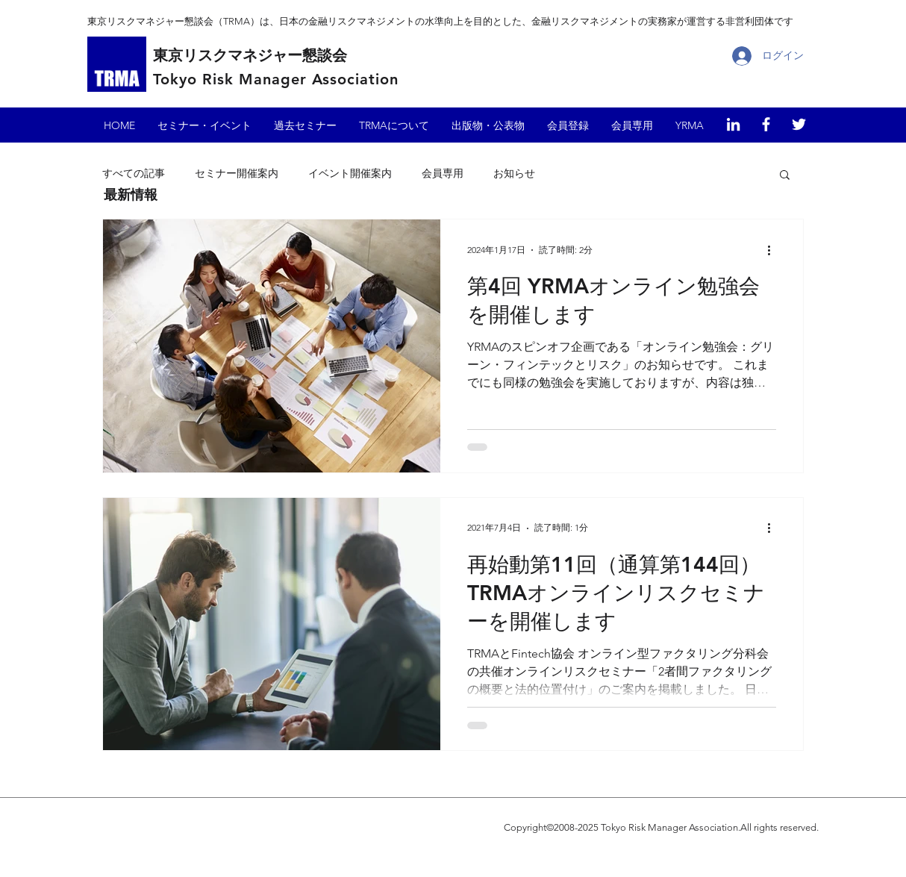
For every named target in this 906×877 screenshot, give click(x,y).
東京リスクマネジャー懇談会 (250, 55)
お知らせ (514, 173)
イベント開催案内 (350, 173)
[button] (785, 176)
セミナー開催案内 (236, 173)
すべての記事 (133, 173)
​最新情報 (130, 194)
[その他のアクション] (774, 250)
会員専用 (442, 173)
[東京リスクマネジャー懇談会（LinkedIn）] (733, 124)
